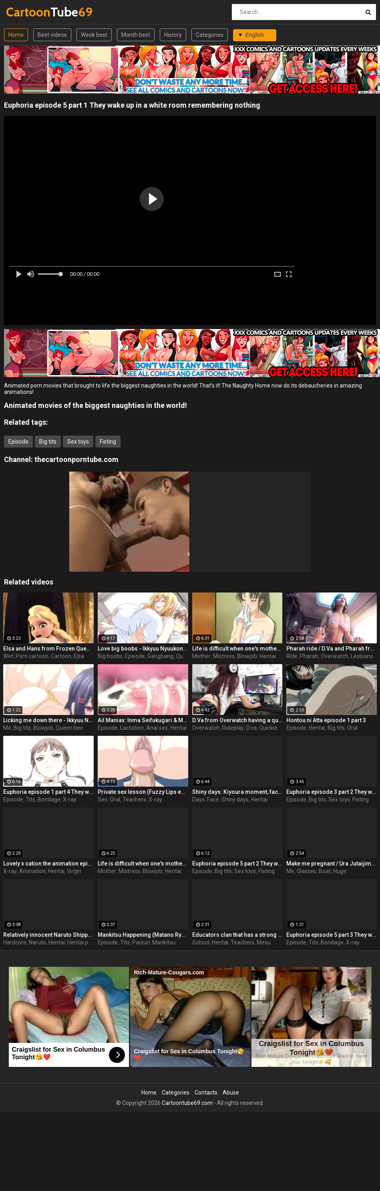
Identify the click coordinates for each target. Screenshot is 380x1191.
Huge (339, 871)
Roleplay (233, 728)
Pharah (309, 656)
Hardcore (14, 942)
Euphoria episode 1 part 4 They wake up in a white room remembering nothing (48, 792)
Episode (18, 441)
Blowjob (247, 656)
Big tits (47, 441)
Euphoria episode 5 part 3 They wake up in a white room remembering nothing (331, 935)
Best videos (52, 35)
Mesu (264, 942)
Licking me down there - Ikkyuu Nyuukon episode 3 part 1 (48, 720)
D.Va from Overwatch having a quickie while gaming (237, 720)
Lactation (132, 728)
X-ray (69, 799)
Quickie (268, 728)
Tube (27, 12)
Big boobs (110, 656)
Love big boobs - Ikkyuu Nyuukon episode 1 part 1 (143, 648)
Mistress (224, 656)
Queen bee (69, 728)
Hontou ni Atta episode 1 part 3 (326, 720)
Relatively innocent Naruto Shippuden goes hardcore (48, 935)
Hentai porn (82, 942)
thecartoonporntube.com (76, 459)
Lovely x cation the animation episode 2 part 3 (48, 863)
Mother (201, 656)
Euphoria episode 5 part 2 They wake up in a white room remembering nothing (237, 863)
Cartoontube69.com (187, 1103)
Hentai (267, 656)
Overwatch (334, 656)
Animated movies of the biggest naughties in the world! (95, 405)
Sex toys (78, 441)
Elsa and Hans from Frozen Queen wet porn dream (48, 648)
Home (16, 35)
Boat (325, 871)
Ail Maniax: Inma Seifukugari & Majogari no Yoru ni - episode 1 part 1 (143, 720)
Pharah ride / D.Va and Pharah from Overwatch (331, 648)
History (173, 35)
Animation (32, 871)
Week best (94, 35)
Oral (352, 728)
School (200, 942)
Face (213, 799)
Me (7, 728)
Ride (292, 656)
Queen (184, 656)
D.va (251, 728)
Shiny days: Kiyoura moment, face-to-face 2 (237, 792)
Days (198, 799)
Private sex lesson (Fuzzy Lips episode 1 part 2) (143, 792)
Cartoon (61, 656)
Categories (209, 35)
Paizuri (141, 942)
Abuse (231, 1092)
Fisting (108, 441)
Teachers (134, 799)
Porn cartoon (32, 656)
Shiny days (235, 799)
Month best (135, 35)
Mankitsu (163, 942)
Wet (8, 656)
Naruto (37, 942)
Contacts (206, 1092)
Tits (30, 799)
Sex (102, 799)
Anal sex (157, 728)
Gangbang (160, 656)
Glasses (306, 871)
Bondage (49, 799)
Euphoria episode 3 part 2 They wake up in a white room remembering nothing (331, 792)
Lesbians (362, 656)
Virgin (74, 871)
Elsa (79, 656)
